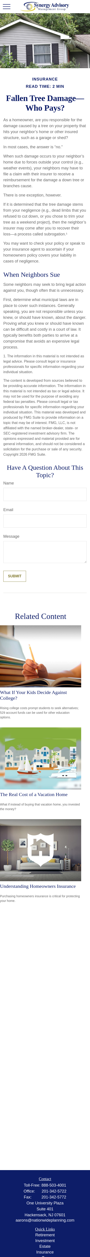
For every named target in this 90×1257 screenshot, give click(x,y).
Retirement (45, 1235)
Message (11, 536)
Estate (45, 1246)
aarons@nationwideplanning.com (45, 1220)
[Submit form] (14, 576)
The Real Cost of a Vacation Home (34, 794)
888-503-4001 (53, 1185)
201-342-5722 (54, 1191)
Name (8, 483)
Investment (45, 1241)
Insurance (45, 1252)
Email (8, 510)
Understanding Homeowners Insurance (38, 886)
